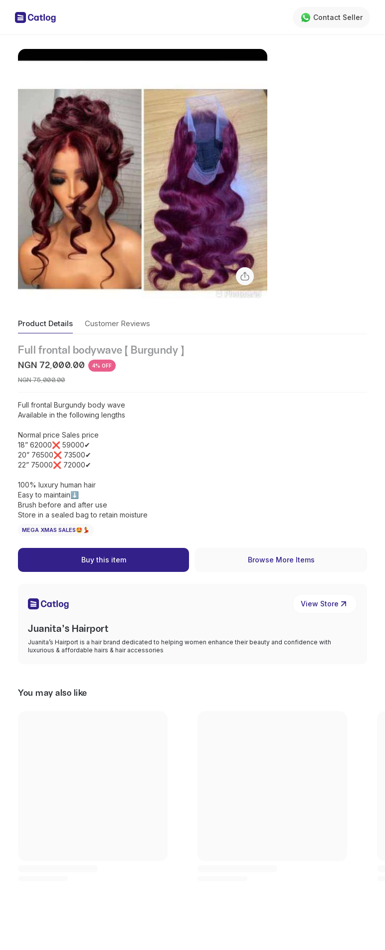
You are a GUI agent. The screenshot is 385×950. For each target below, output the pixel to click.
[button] (142, 174)
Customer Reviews (117, 323)
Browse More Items (281, 559)
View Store (325, 604)
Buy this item (103, 559)
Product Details (45, 323)
